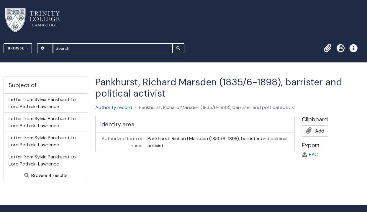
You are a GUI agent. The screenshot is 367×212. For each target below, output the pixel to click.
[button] (327, 48)
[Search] (113, 48)
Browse (16, 48)
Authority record (113, 107)
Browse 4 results (46, 175)
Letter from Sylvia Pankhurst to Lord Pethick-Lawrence (42, 103)
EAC (310, 154)
